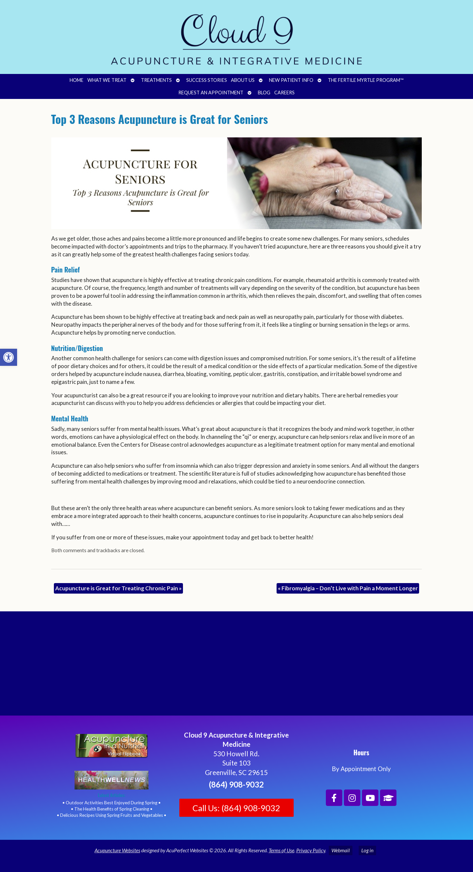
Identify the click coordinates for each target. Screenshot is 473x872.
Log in (367, 850)
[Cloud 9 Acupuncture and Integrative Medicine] (236, 666)
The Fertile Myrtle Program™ (365, 80)
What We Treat (106, 80)
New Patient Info (291, 80)
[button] (8, 357)
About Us (243, 80)
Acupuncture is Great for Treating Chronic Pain (118, 588)
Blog (264, 92)
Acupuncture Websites (117, 850)
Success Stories (206, 80)
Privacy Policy (310, 850)
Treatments (156, 80)
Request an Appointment (210, 92)
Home (76, 80)
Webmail (340, 850)
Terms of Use (281, 850)
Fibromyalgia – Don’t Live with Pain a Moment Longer (348, 588)
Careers (284, 92)
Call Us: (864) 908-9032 (236, 808)
